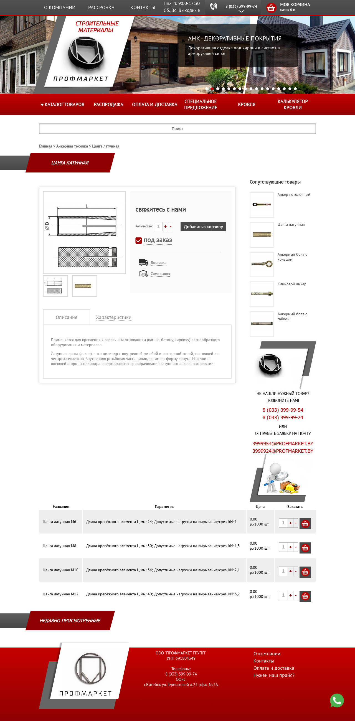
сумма (287, 9)
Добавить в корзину (203, 226)
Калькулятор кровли (293, 104)
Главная (45, 146)
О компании (59, 7)
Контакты (142, 7)
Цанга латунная (105, 146)
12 (267, 88)
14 (278, 88)
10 (256, 88)
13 (273, 88)
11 (262, 88)
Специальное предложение (200, 104)
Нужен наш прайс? (274, 675)
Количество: (144, 226)
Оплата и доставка (154, 104)
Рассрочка (101, 7)
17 (295, 88)
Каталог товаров (64, 104)
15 (284, 88)
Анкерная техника (72, 146)
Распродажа (108, 104)
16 (289, 88)
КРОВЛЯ (246, 104)
